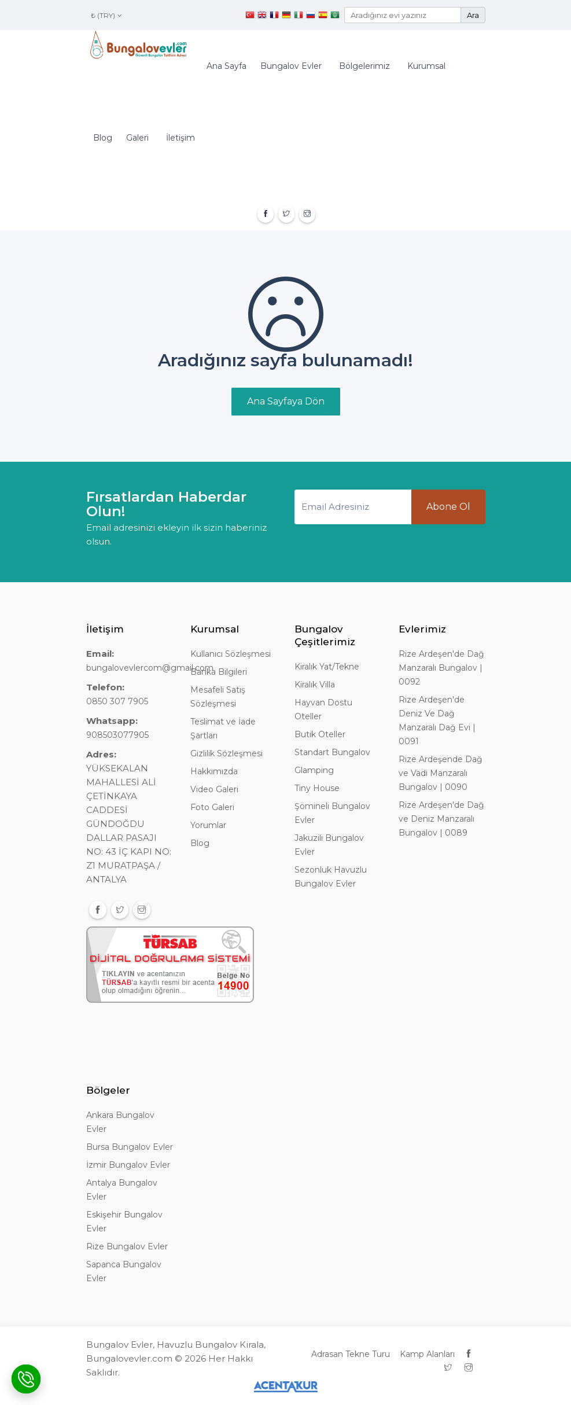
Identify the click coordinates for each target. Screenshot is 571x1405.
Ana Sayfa (226, 66)
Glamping (314, 770)
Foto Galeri (212, 807)
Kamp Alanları (427, 1354)
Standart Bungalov (332, 752)
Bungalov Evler (291, 66)
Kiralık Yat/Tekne (326, 666)
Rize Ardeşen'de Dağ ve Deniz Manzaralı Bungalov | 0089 (441, 819)
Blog (102, 138)
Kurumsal (426, 66)
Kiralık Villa (314, 684)
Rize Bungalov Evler (127, 1246)
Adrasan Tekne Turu (350, 1354)
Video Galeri (214, 789)
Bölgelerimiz (364, 66)
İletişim (180, 138)
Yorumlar (208, 825)
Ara (473, 15)
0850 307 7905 (117, 701)
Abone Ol (448, 506)
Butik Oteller (319, 734)
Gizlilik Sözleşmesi (226, 753)
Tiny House (317, 788)
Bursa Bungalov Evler (129, 1147)
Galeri (137, 138)
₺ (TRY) (106, 15)
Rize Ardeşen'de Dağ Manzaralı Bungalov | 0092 (441, 668)
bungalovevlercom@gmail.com (149, 668)
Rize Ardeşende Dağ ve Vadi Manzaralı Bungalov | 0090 (440, 773)
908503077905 (117, 735)
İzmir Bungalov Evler (128, 1165)
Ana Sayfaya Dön (286, 401)
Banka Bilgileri (218, 672)
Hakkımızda (214, 771)
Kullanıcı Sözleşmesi (230, 654)
